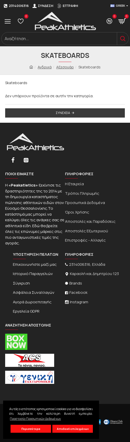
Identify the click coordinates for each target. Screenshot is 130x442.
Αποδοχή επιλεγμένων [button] (73, 429)
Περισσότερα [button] (30, 429)
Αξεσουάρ (65, 67)
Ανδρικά (45, 67)
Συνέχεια (63, 113)
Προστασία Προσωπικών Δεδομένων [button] (35, 419)
